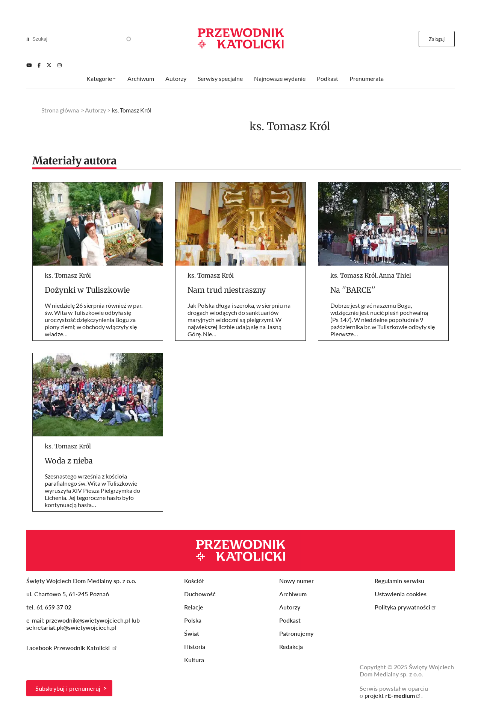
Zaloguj (437, 39)
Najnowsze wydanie (280, 78)
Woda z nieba (69, 460)
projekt (393, 695)
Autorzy (175, 78)
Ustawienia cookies (401, 593)
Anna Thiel (395, 275)
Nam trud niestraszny (227, 290)
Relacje (193, 607)
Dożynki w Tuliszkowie (87, 290)
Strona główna (60, 110)
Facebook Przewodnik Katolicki (72, 647)
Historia (194, 646)
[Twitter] (49, 65)
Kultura (194, 659)
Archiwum (140, 78)
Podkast (327, 78)
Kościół (194, 580)
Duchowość (200, 593)
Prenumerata (366, 78)
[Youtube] (29, 65)
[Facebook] (39, 65)
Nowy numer (296, 580)
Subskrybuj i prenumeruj (67, 688)
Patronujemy (296, 633)
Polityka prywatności (406, 607)
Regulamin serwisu (399, 580)
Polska (192, 620)
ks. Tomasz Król (68, 275)
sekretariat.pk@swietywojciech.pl (71, 627)
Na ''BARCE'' (352, 290)
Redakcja (291, 646)
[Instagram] (59, 65)
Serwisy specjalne (220, 78)
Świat (191, 633)
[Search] (27, 39)
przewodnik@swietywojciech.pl (88, 620)
